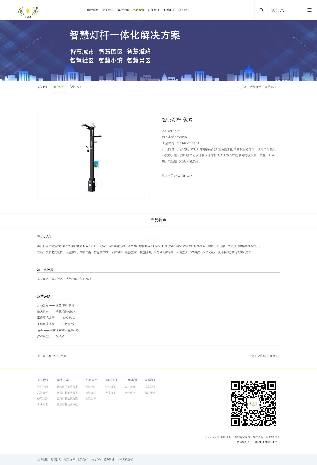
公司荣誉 (42, 398)
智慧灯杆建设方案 (67, 398)
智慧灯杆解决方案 (67, 392)
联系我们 (184, 10)
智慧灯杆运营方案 (67, 404)
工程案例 (168, 10)
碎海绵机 (109, 459)
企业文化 (42, 404)
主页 (243, 86)
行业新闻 (110, 392)
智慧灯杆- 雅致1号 (268, 356)
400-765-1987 (184, 175)
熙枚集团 (92, 10)
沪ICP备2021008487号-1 (266, 441)
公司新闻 (110, 386)
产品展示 (138, 10)
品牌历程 (42, 392)
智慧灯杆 (59, 86)
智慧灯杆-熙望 (58, 356)
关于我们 (108, 10)
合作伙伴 (130, 392)
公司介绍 (42, 386)
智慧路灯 (43, 86)
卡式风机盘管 (125, 459)
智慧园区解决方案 (67, 386)
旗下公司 (278, 10)
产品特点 (158, 220)
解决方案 (123, 10)
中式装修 (96, 459)
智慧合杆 (75, 86)
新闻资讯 (153, 10)
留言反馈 (149, 392)
